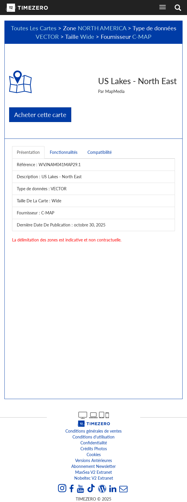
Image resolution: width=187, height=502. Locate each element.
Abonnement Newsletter (93, 466)
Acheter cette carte (40, 114)
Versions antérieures (93, 460)
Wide (87, 36)
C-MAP (141, 36)
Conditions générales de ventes (93, 430)
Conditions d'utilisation (93, 436)
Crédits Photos (93, 448)
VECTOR (47, 36)
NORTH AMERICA (102, 27)
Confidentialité (93, 442)
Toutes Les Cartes (34, 27)
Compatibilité (99, 152)
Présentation (28, 152)
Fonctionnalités (63, 152)
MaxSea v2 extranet (93, 472)
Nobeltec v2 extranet (93, 478)
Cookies (94, 454)
